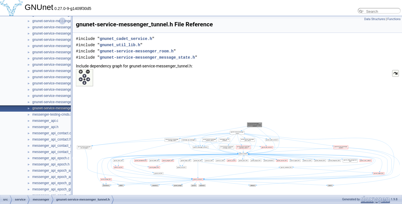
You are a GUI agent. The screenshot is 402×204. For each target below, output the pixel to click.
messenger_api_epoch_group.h (56, 189)
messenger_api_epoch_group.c (56, 183)
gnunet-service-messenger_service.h (60, 83)
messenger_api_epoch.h (50, 164)
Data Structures (374, 19)
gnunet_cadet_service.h (126, 38)
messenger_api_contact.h (51, 139)
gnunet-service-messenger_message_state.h (147, 57)
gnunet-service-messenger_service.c (60, 77)
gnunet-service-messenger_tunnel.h (59, 108)
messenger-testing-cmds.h (52, 114)
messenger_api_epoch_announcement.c (63, 171)
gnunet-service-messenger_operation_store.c (66, 33)
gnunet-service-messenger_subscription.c (63, 90)
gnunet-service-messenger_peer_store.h (62, 52)
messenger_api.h (45, 127)
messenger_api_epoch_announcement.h (63, 177)
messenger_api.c (45, 121)
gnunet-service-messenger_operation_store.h (66, 40)
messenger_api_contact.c (51, 133)
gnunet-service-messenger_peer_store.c (62, 46)
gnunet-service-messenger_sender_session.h (66, 71)
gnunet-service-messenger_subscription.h (63, 96)
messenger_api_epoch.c (50, 158)
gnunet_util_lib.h (120, 45)
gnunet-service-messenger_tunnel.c (59, 102)
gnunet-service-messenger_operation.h (62, 27)
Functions (394, 19)
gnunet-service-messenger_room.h (58, 65)
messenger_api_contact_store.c (56, 146)
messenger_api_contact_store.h (56, 152)
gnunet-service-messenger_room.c (58, 58)
